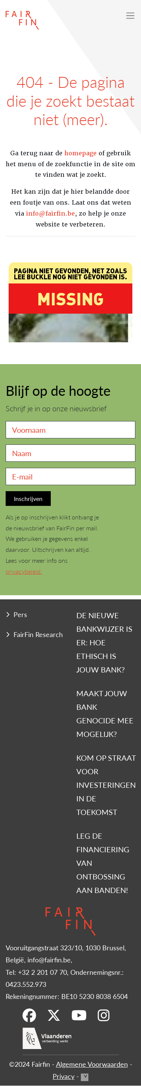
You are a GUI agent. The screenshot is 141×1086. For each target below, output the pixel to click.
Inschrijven (28, 498)
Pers (20, 614)
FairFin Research (38, 634)
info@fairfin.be (50, 214)
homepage (80, 153)
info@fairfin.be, (49, 959)
